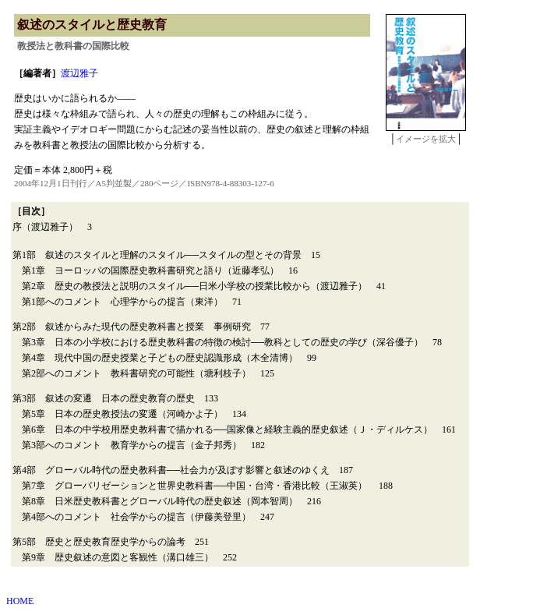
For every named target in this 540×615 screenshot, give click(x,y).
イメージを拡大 (426, 138)
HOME (20, 601)
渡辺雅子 (79, 73)
